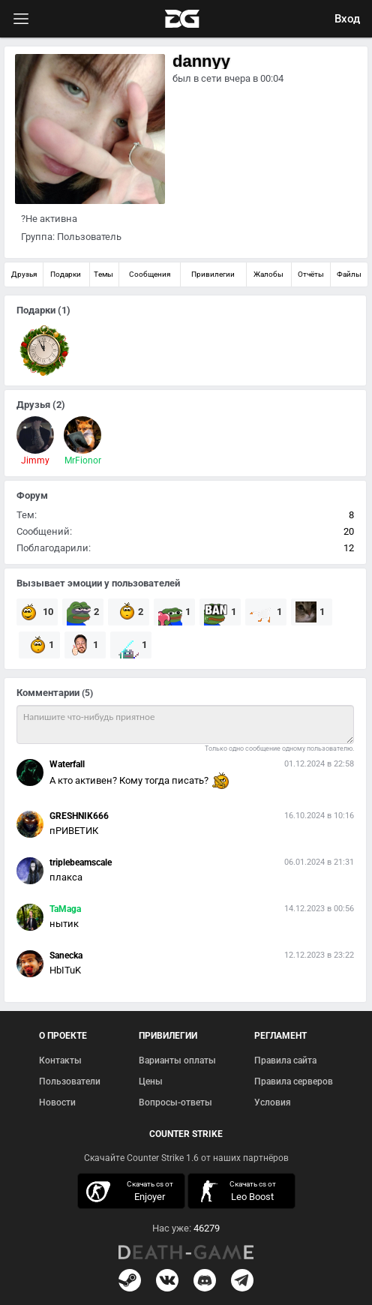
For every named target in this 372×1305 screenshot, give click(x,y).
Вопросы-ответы (175, 1102)
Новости (57, 1102)
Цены (151, 1081)
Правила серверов (293, 1081)
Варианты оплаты (177, 1060)
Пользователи (69, 1081)
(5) (87, 693)
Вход (347, 19)
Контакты (60, 1060)
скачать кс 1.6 (237, 1191)
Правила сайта (285, 1060)
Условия (272, 1102)
